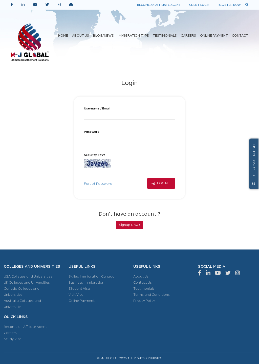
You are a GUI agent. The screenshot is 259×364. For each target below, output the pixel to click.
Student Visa (79, 288)
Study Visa (12, 339)
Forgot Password (98, 184)
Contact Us (142, 282)
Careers (10, 333)
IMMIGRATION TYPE (133, 35)
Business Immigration (86, 282)
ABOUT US (80, 35)
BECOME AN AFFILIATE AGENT (159, 5)
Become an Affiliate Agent (25, 327)
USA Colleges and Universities (28, 276)
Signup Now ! (129, 225)
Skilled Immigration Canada (92, 276)
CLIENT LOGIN (199, 5)
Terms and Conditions (151, 295)
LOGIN (159, 183)
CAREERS (188, 35)
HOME (63, 35)
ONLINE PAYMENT (214, 35)
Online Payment (82, 301)
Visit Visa (76, 295)
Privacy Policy (144, 301)
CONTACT (240, 35)
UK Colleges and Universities (27, 282)
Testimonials (144, 288)
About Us (140, 276)
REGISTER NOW (229, 5)
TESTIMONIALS (165, 35)
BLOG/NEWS (103, 35)
